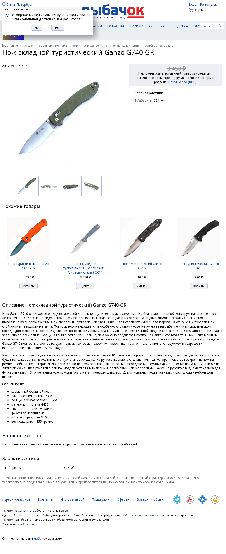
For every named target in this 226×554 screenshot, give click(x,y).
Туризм (136, 26)
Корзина (200, 10)
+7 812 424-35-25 (15, 10)
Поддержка (100, 499)
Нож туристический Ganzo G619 (198, 266)
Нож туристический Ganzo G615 (142, 266)
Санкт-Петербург (19, 4)
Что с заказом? (72, 499)
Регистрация (209, 4)
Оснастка (115, 26)
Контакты (45, 499)
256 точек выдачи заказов (142, 515)
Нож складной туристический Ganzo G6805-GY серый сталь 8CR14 (85, 268)
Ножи (74, 45)
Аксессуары (158, 26)
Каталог (28, 45)
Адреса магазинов (16, 499)
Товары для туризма (52, 45)
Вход (192, 4)
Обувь (199, 26)
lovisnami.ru (10, 45)
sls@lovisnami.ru (29, 524)
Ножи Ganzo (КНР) (94, 45)
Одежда (181, 26)
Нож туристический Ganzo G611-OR (28, 266)
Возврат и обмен (150, 499)
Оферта (123, 499)
